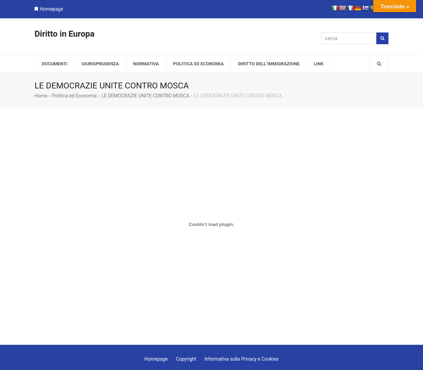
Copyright (186, 359)
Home (41, 95)
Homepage (51, 9)
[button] (379, 63)
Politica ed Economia (74, 95)
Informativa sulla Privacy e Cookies (241, 359)
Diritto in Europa (64, 34)
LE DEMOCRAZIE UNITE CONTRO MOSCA (145, 95)
